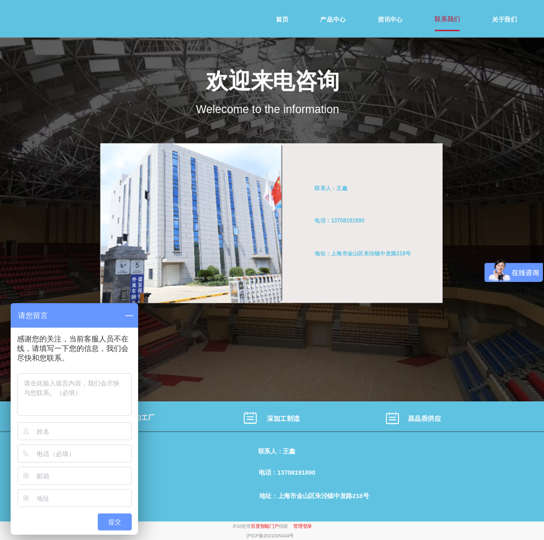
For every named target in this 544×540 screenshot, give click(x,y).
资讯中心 (390, 19)
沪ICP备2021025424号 (270, 535)
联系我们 (447, 19)
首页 (282, 19)
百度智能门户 (265, 526)
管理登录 (302, 526)
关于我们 (504, 19)
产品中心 (332, 19)
